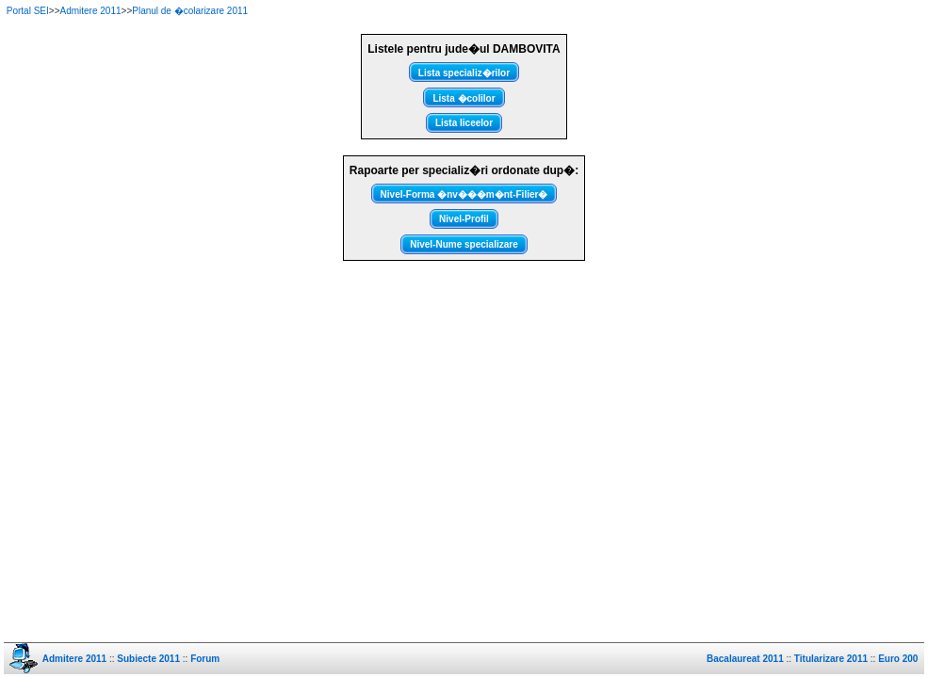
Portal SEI (28, 11)
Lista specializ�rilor (464, 73)
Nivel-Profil (464, 219)
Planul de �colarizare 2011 (190, 11)
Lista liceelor (464, 123)
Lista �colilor (463, 98)
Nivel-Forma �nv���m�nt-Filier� (464, 194)
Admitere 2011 (91, 11)
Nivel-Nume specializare (464, 244)
